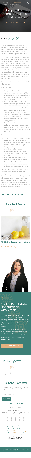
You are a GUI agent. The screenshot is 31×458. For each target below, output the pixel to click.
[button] (28, 3)
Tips (12, 247)
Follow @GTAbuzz (15, 361)
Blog (16, 22)
